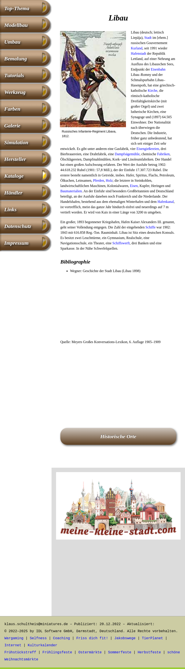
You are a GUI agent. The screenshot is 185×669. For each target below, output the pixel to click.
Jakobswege (124, 638)
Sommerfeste (119, 652)
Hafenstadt (138, 53)
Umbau (12, 42)
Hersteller (15, 159)
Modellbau (16, 25)
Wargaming (13, 638)
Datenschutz (17, 226)
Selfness (38, 638)
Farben (12, 109)
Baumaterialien (71, 191)
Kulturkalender (42, 645)
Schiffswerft (121, 243)
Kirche (152, 90)
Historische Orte (118, 436)
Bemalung (15, 59)
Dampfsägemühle (127, 154)
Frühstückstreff (20, 652)
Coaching (61, 638)
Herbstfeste (149, 652)
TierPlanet (152, 638)
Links (10, 209)
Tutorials (14, 75)
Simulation (16, 142)
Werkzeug (15, 92)
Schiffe (150, 227)
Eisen (134, 186)
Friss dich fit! (92, 638)
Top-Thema (16, 8)
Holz (109, 180)
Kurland (136, 48)
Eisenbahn (158, 69)
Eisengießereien (148, 149)
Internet (12, 645)
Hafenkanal (165, 202)
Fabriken (163, 154)
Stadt (148, 37)
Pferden (98, 180)
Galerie (12, 126)
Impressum (16, 243)
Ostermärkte (90, 652)
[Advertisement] (118, 307)
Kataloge (14, 176)
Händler (13, 193)
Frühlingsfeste (57, 652)
